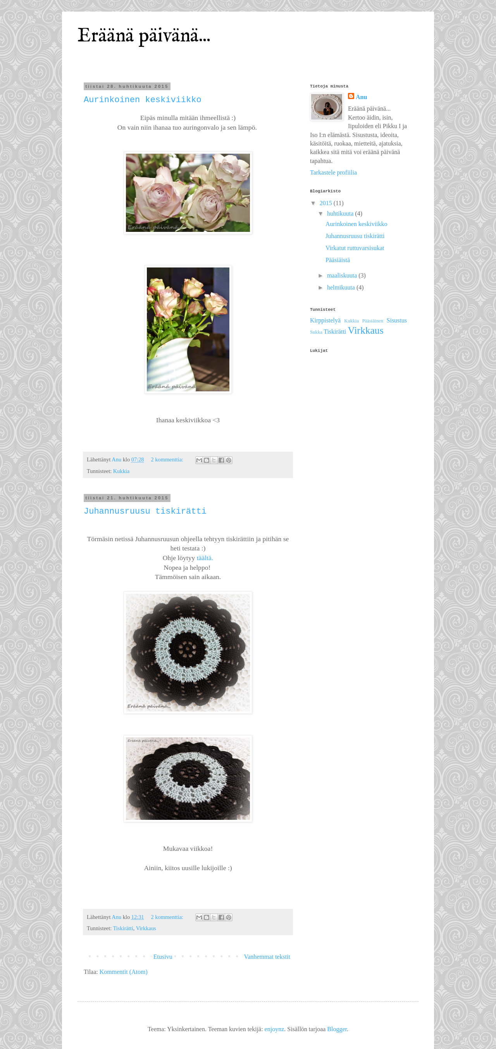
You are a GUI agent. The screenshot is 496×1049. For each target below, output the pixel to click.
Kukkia (121, 471)
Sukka (316, 332)
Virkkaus (146, 928)
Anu (361, 97)
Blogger (337, 1029)
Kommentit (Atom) (124, 971)
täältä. (205, 558)
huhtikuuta (341, 213)
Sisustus (397, 320)
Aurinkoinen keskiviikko (143, 100)
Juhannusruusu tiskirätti (145, 511)
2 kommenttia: (168, 459)
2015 (327, 203)
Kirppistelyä (325, 320)
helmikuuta (341, 287)
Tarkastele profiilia (333, 172)
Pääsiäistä (338, 260)
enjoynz (274, 1029)
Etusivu (162, 956)
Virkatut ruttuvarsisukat (355, 248)
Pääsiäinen (372, 321)
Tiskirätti (123, 928)
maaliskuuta (342, 275)
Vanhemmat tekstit (267, 956)
